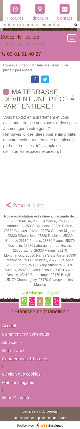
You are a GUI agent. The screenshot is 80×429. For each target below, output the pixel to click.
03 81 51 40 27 (21, 54)
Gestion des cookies (21, 374)
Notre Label (13, 350)
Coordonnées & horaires (25, 359)
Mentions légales (18, 382)
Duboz (23, 41)
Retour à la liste (28, 205)
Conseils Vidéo (16, 65)
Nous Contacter (17, 397)
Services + (12, 342)
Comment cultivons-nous (25, 334)
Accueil (9, 325)
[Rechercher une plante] (36, 24)
